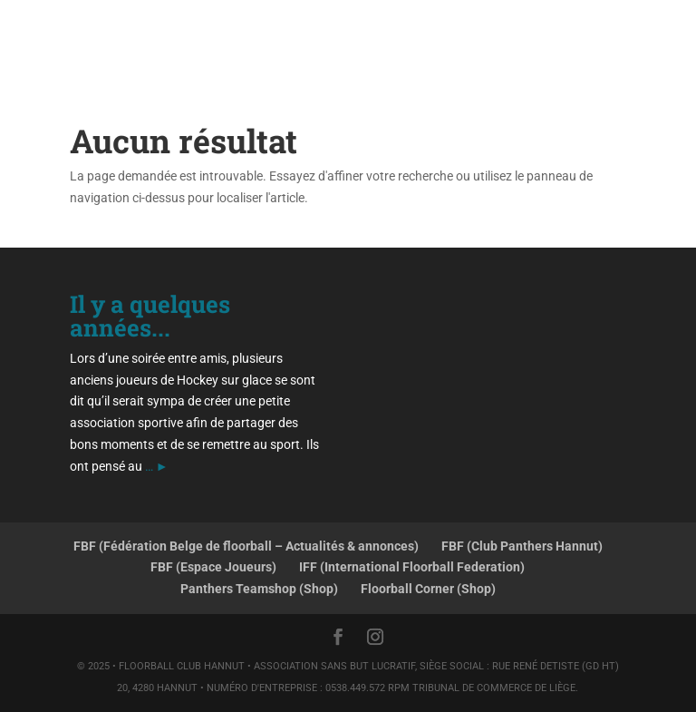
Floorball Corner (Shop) (428, 588)
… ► (157, 466)
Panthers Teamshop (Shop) (259, 588)
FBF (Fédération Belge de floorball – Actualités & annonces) (246, 546)
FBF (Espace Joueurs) (213, 567)
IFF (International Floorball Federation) (412, 567)
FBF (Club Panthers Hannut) (522, 546)
